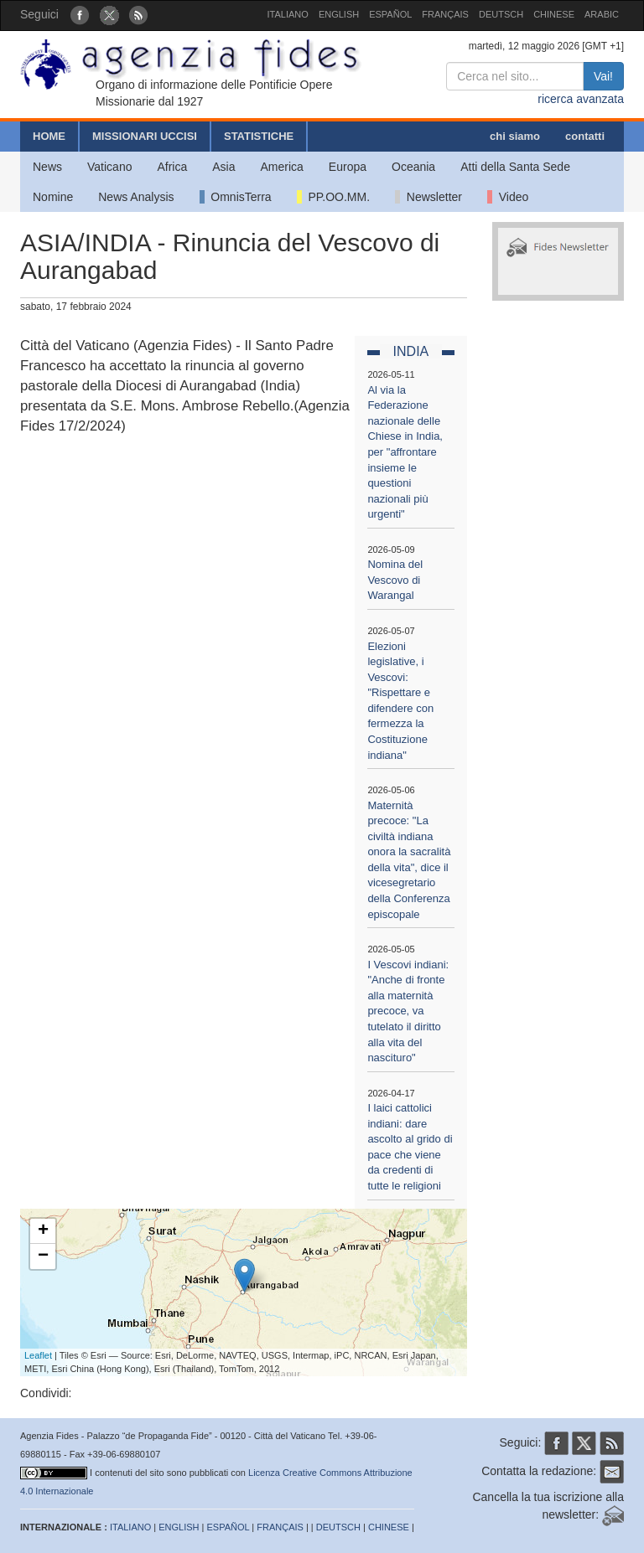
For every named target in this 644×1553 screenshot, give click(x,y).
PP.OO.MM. (333, 197)
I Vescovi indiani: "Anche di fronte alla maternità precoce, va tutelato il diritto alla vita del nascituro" (408, 1011)
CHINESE (553, 14)
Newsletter (428, 197)
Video (507, 197)
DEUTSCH (501, 14)
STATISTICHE (258, 136)
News (47, 166)
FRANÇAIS (445, 14)
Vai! (603, 76)
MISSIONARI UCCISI (144, 136)
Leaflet (38, 1355)
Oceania (413, 166)
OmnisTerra (236, 197)
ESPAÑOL (390, 14)
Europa (347, 166)
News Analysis (136, 197)
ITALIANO (288, 14)
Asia (223, 166)
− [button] (43, 1256)
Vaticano (109, 166)
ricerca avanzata (581, 99)
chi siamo (515, 136)
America (282, 166)
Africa (172, 166)
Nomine (53, 197)
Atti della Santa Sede (515, 166)
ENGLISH (339, 14)
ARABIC (601, 14)
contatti (585, 136)
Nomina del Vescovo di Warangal (395, 579)
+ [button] (43, 1231)
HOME (49, 136)
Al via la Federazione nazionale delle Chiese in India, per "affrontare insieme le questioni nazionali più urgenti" (405, 452)
